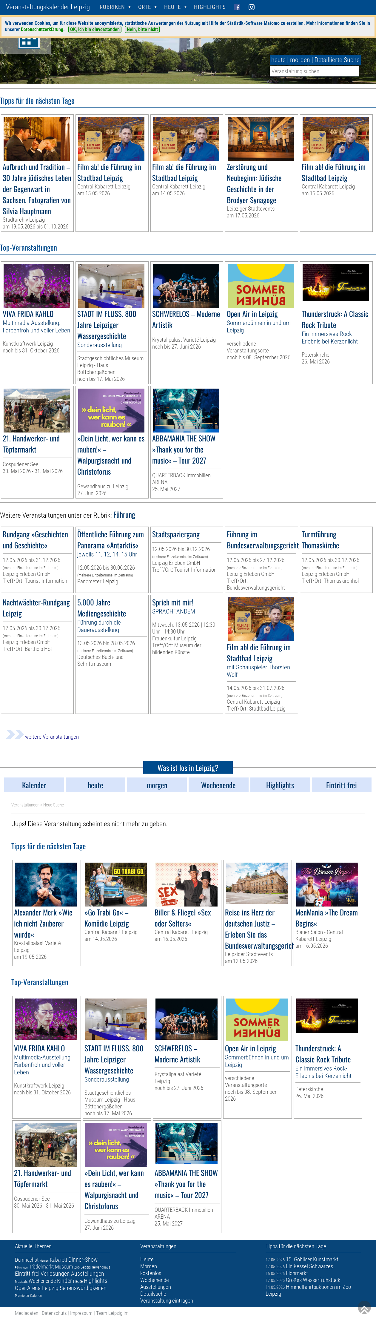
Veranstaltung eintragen (166, 1300)
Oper (20, 1288)
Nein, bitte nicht (142, 29)
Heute (78, 1281)
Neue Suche (53, 805)
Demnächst (26, 1260)
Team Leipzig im (112, 1313)
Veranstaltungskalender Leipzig (48, 7)
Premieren (22, 1296)
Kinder (64, 1280)
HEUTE (172, 7)
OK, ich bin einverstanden (95, 29)
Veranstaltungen (25, 805)
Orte (144, 7)
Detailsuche (153, 1293)
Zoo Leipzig (82, 1267)
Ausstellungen (87, 1273)
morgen (300, 60)
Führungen (21, 1267)
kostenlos (150, 1273)
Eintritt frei (27, 1273)
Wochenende (42, 1281)
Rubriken (112, 7)
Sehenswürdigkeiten (83, 1288)
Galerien (36, 1296)
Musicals (21, 1282)
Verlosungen (55, 1273)
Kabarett (58, 1260)
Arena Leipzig (42, 1288)
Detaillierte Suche (337, 60)
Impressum (81, 1313)
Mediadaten (26, 1313)
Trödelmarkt (41, 1266)
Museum (64, 1266)
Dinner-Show (83, 1259)
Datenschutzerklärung (42, 29)
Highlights (210, 7)
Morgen (44, 1260)
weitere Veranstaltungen (42, 736)
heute (278, 60)
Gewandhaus (101, 1267)
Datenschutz (54, 1313)
